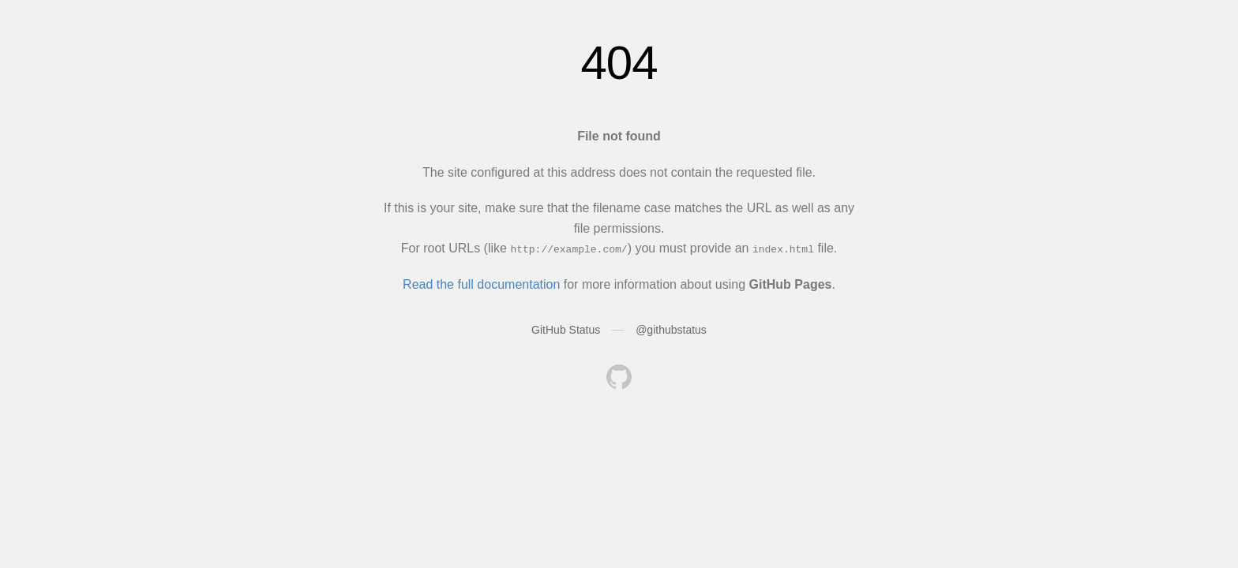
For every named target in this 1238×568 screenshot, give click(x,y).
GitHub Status (565, 329)
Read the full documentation (481, 284)
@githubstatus (671, 329)
